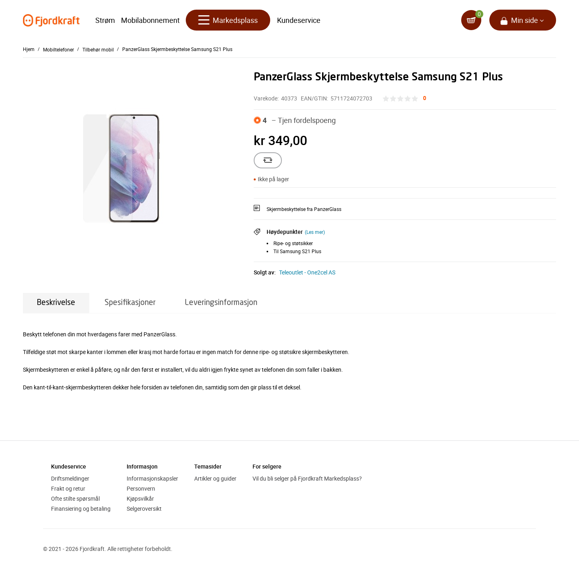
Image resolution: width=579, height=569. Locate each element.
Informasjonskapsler (152, 478)
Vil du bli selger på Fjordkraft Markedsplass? (307, 478)
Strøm (105, 20)
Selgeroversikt (144, 508)
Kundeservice (298, 20)
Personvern (141, 488)
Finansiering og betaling (81, 508)
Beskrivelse (56, 303)
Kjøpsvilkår (140, 498)
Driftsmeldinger (70, 478)
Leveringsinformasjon (221, 303)
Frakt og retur (68, 488)
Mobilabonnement (150, 20)
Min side (524, 20)
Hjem (29, 49)
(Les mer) (315, 232)
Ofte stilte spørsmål (75, 498)
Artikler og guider (215, 478)
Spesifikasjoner (130, 303)
